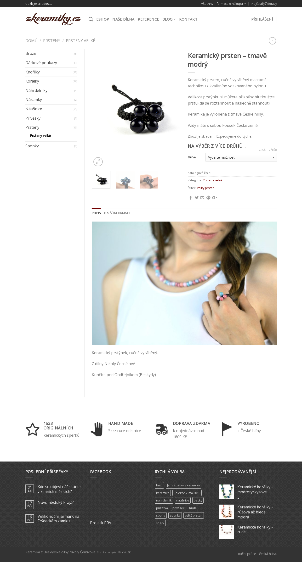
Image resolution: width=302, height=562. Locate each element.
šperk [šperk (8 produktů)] (160, 523)
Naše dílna (123, 19)
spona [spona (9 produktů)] (160, 515)
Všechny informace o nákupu (223, 3)
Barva (192, 157)
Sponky (32, 146)
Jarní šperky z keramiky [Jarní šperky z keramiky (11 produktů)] (183, 485)
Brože (30, 53)
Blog (169, 19)
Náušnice (33, 108)
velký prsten (206, 188)
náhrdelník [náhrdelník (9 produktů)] (164, 500)
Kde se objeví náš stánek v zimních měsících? (60, 489)
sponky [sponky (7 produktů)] (175, 515)
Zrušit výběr (268, 149)
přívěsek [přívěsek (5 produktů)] (178, 508)
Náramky (33, 99)
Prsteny (51, 40)
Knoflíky (32, 72)
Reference (148, 19)
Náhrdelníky (36, 90)
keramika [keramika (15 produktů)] (162, 493)
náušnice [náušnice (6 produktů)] (182, 500)
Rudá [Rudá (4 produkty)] (193, 508)
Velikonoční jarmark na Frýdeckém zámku (58, 518)
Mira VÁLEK (124, 552)
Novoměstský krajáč (56, 502)
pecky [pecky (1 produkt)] (198, 500)
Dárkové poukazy (41, 62)
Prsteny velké (80, 40)
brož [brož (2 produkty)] (159, 485)
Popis (96, 213)
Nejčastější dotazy (264, 3)
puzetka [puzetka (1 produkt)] (162, 508)
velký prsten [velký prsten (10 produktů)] (193, 515)
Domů (31, 40)
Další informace (117, 213)
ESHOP (102, 19)
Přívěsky (32, 118)
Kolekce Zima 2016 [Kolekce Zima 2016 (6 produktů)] (187, 493)
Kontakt (188, 19)
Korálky (32, 81)
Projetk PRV (100, 522)
